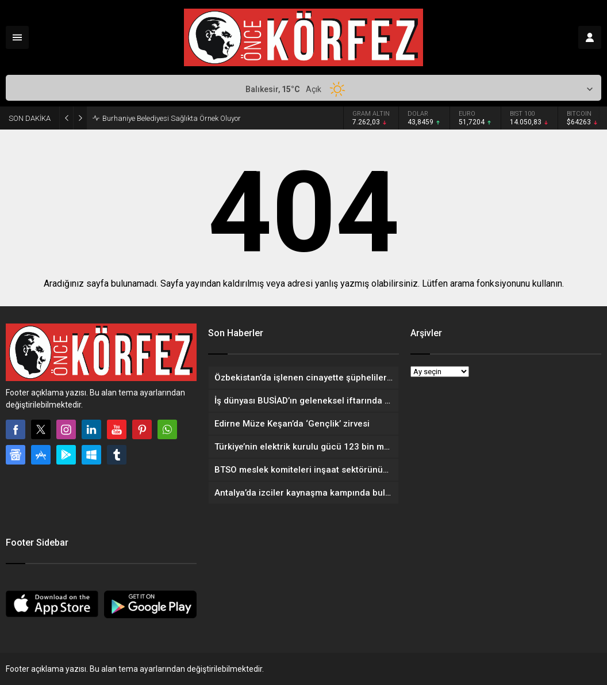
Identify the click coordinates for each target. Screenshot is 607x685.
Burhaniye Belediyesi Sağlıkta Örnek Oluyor (171, 118)
